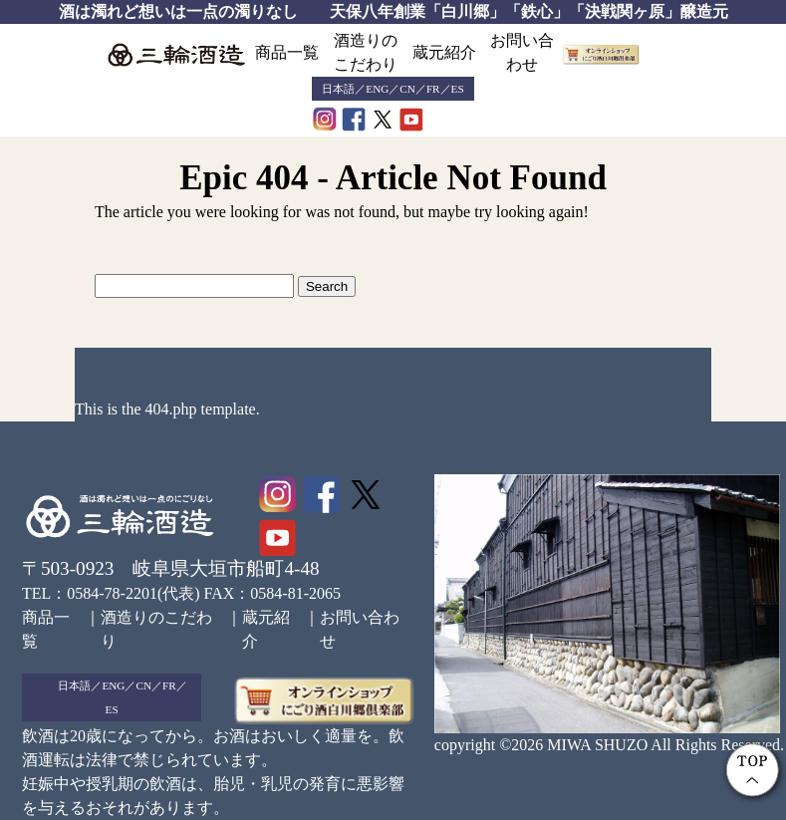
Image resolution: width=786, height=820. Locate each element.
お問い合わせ (522, 52)
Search (327, 286)
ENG (377, 89)
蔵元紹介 (444, 52)
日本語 (338, 89)
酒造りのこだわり (365, 52)
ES (457, 89)
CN (407, 89)
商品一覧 (287, 52)
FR (433, 89)
